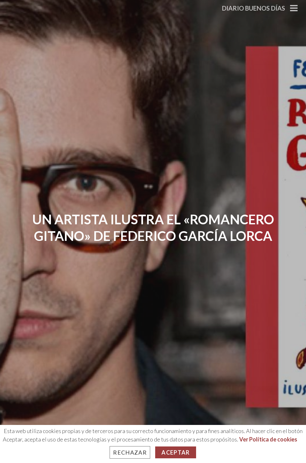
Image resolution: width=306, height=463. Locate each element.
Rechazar (130, 452)
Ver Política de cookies (268, 439)
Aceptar (175, 452)
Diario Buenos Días (253, 8)
